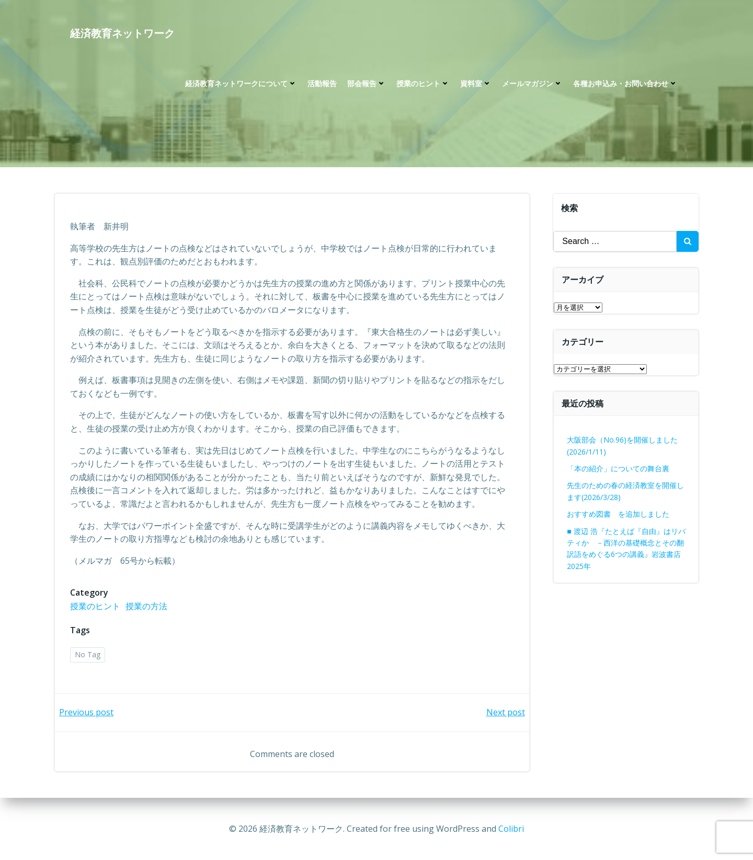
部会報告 (366, 84)
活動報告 (322, 84)
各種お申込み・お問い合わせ (625, 84)
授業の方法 (147, 606)
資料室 (476, 84)
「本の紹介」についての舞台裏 (618, 468)
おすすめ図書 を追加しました (618, 514)
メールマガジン (532, 84)
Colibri (511, 828)
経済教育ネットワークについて (241, 84)
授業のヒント (423, 84)
